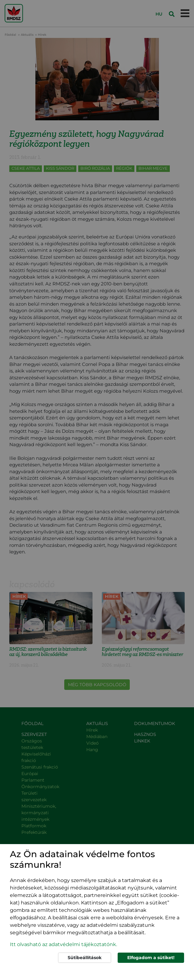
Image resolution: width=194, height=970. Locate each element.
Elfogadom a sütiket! (150, 957)
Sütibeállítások (85, 957)
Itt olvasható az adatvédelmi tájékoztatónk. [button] (63, 944)
